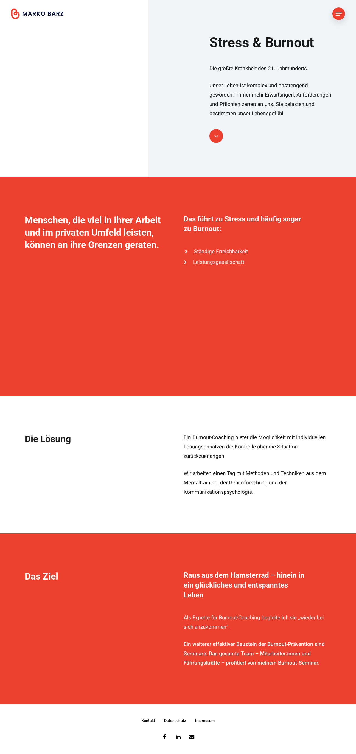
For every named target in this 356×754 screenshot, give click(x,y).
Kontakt (148, 721)
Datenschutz (175, 721)
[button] (338, 14)
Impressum (205, 721)
